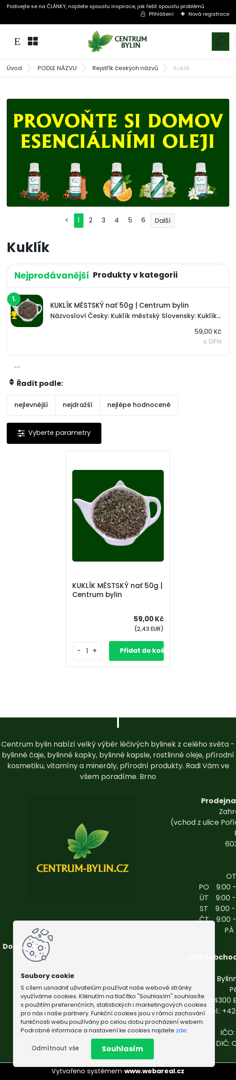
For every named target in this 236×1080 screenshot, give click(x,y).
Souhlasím (122, 1049)
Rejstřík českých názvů (125, 68)
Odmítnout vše (55, 1048)
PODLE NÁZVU (57, 68)
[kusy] (87, 651)
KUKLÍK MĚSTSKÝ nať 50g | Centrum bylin (117, 590)
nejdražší (77, 404)
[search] (220, 41)
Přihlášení (161, 14)
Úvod (14, 68)
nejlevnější (31, 404)
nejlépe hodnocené (138, 404)
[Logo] (118, 41)
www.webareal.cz (154, 1071)
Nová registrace (208, 14)
